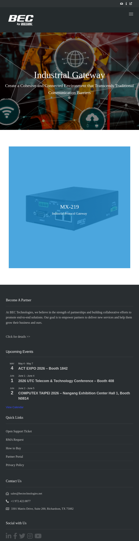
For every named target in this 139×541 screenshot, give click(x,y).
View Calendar (15, 407)
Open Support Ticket (19, 431)
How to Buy (13, 448)
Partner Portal (14, 456)
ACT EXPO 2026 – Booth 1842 (43, 368)
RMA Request (15, 439)
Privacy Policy (15, 465)
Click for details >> (18, 336)
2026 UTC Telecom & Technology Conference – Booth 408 (66, 381)
